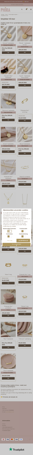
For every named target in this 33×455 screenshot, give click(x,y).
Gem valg (9, 240)
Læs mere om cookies (9, 226)
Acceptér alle (23, 240)
